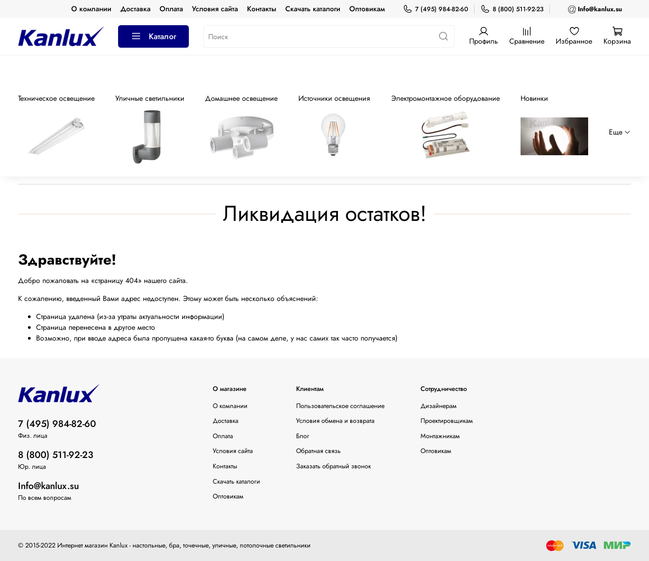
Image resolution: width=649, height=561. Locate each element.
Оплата (171, 9)
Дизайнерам (438, 405)
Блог (302, 435)
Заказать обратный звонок (333, 466)
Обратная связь (318, 450)
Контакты (261, 9)
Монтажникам (440, 435)
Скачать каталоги (312, 9)
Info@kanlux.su (48, 486)
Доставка (135, 9)
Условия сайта (215, 9)
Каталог (153, 36)
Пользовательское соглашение (340, 405)
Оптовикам (367, 9)
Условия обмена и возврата (335, 420)
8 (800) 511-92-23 (512, 9)
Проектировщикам (446, 420)
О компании (91, 9)
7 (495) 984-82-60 (435, 9)
